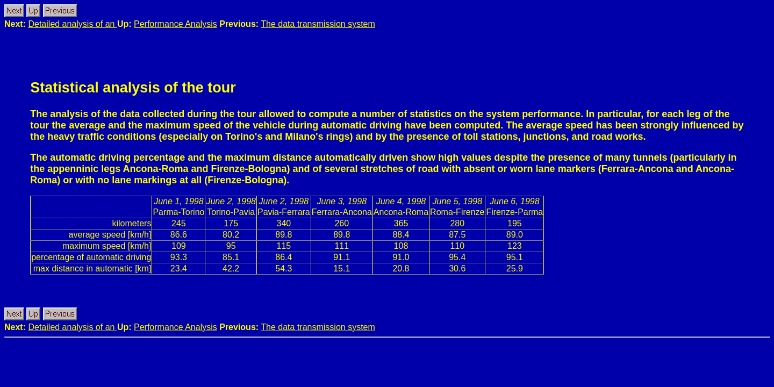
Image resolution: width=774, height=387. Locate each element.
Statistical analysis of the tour (133, 88)
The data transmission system (318, 23)
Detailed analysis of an (72, 23)
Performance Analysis (175, 23)
